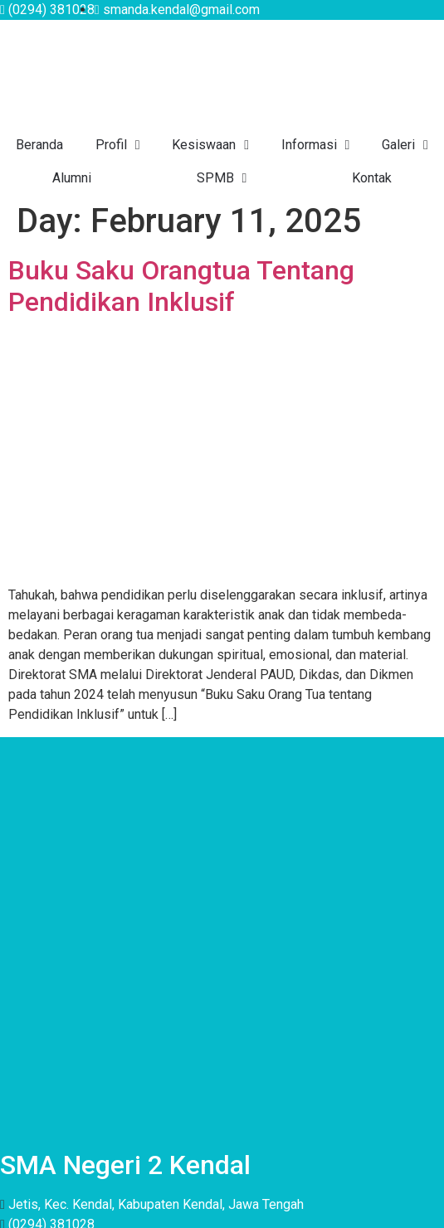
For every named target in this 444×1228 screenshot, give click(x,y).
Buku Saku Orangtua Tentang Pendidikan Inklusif (181, 286)
